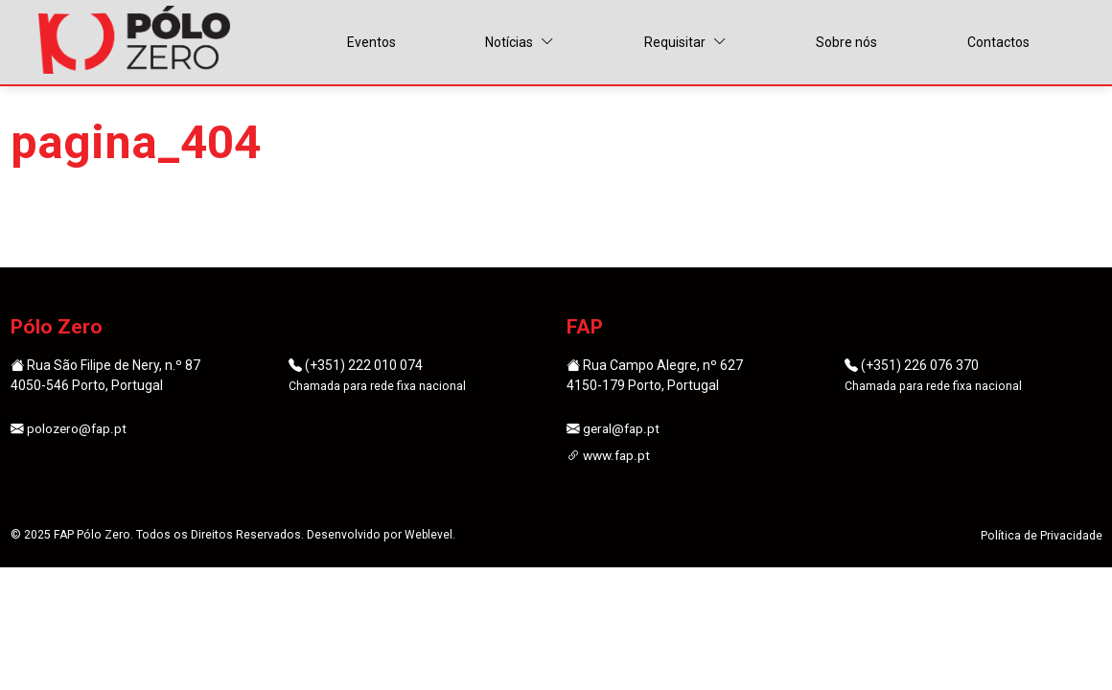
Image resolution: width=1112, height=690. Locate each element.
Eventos (371, 42)
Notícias (519, 42)
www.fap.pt (610, 456)
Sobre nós (846, 42)
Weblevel (429, 536)
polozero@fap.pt (70, 429)
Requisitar (685, 42)
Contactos (998, 42)
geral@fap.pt (614, 429)
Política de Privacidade (1041, 537)
